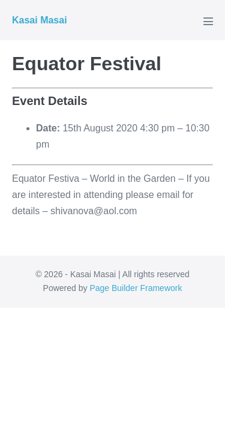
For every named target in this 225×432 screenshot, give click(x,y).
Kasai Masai (39, 20)
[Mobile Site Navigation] (208, 21)
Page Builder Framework (135, 288)
